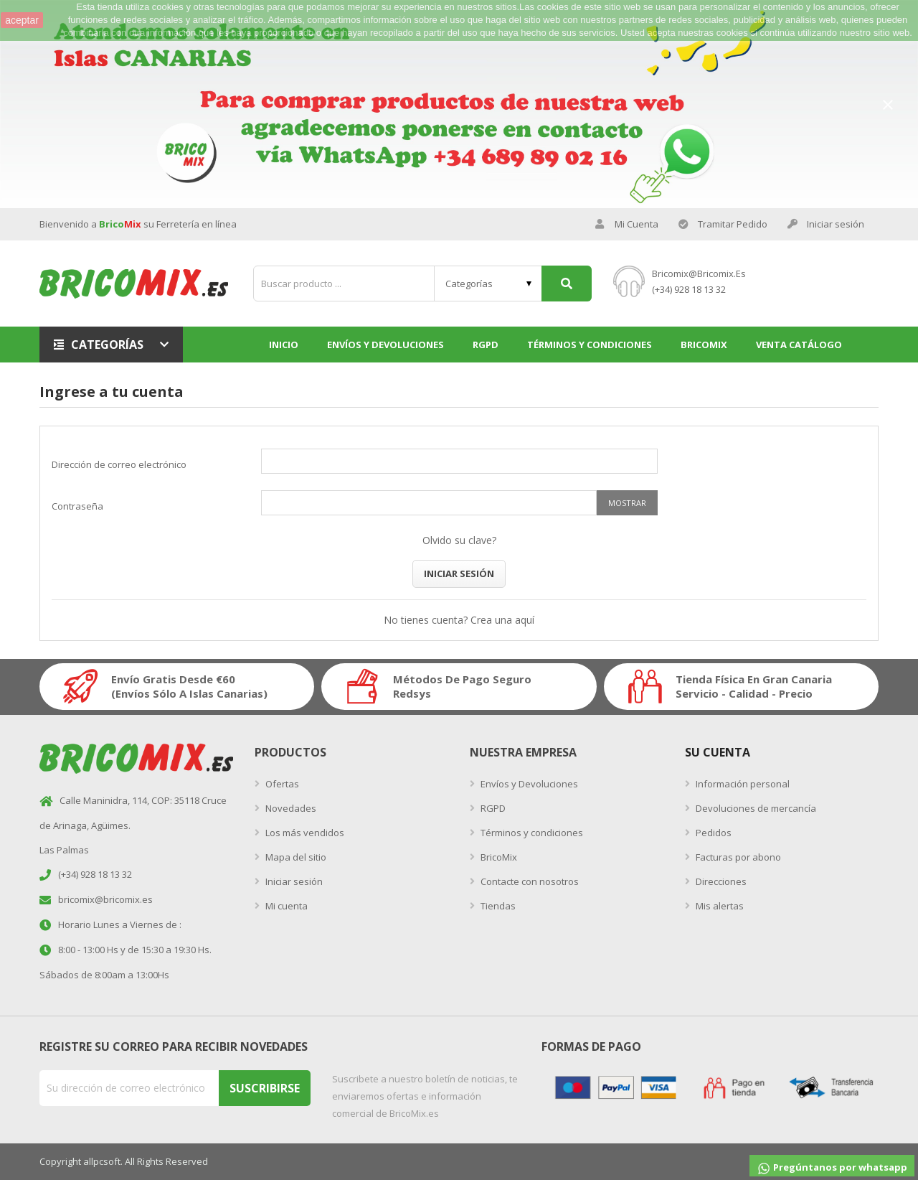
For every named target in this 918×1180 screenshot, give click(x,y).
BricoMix (497, 857)
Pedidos (713, 832)
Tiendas (497, 905)
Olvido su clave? (459, 540)
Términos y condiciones (530, 832)
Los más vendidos (303, 832)
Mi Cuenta (626, 224)
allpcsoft (101, 1161)
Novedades (289, 808)
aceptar (22, 20)
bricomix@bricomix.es (699, 273)
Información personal (742, 783)
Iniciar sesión (459, 573)
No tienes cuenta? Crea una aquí (459, 620)
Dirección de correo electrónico (119, 464)
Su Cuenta (717, 752)
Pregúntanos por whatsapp (832, 1168)
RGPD (492, 808)
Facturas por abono (737, 857)
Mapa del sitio (294, 857)
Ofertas (281, 783)
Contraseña (77, 506)
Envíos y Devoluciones (528, 783)
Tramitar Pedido (722, 224)
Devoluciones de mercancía (755, 808)
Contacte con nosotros (528, 881)
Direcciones (720, 881)
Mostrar (627, 502)
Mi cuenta (285, 905)
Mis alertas (719, 905)
